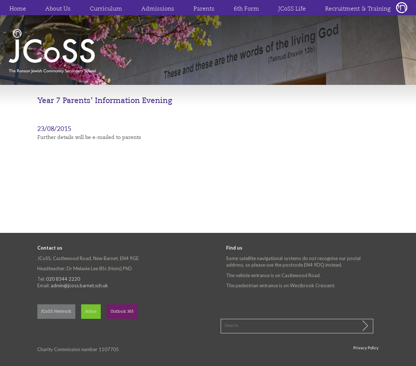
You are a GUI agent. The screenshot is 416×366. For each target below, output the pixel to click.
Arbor (91, 312)
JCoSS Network (56, 312)
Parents (204, 9)
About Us (58, 9)
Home (17, 9)
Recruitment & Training (358, 9)
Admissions (157, 9)
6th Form (246, 9)
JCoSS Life (292, 9)
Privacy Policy (366, 347)
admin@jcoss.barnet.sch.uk (79, 285)
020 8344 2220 (63, 279)
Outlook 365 (122, 312)
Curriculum (106, 9)
